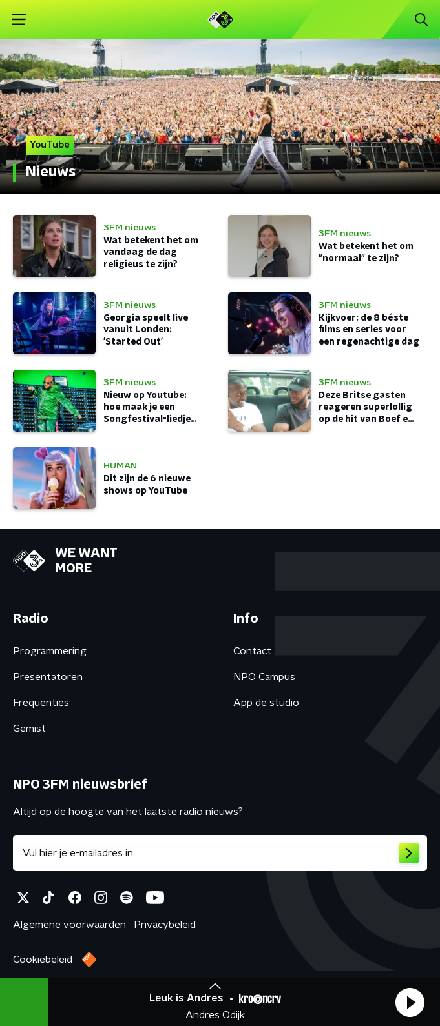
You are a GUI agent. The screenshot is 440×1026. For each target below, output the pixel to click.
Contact (252, 651)
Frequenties (41, 703)
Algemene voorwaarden (69, 925)
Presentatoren (48, 677)
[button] (409, 1002)
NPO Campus (264, 677)
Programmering (50, 651)
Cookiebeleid (42, 959)
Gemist (29, 728)
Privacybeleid (165, 925)
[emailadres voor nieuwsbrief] (220, 853)
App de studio (266, 703)
